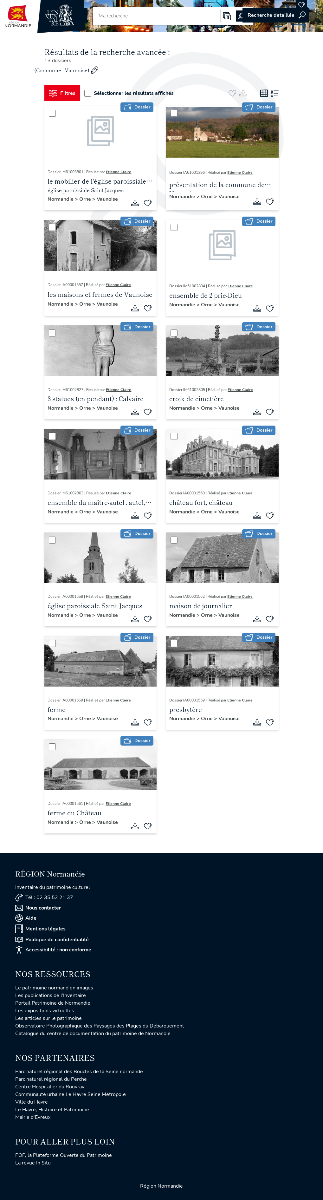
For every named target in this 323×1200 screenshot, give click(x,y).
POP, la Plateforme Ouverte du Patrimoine (63, 1155)
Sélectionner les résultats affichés (129, 93)
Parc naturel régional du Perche (51, 1079)
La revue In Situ (33, 1162)
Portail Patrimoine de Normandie (52, 1003)
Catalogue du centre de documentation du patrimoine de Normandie (93, 1033)
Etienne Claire (118, 171)
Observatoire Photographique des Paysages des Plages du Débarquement (99, 1025)
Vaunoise (107, 199)
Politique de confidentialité (52, 939)
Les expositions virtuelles (44, 1010)
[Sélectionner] (52, 113)
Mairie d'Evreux (32, 1117)
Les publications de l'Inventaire (50, 995)
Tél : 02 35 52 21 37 (44, 898)
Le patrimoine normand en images (54, 987)
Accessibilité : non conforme (53, 950)
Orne (85, 199)
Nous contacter (38, 907)
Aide (25, 918)
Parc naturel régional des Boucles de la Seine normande (79, 1071)
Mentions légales (40, 928)
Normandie (61, 199)
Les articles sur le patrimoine (48, 1018)
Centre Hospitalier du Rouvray (49, 1086)
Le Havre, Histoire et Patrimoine (52, 1109)
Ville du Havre (31, 1102)
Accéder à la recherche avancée (275, 15)
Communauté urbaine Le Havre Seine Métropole (70, 1094)
